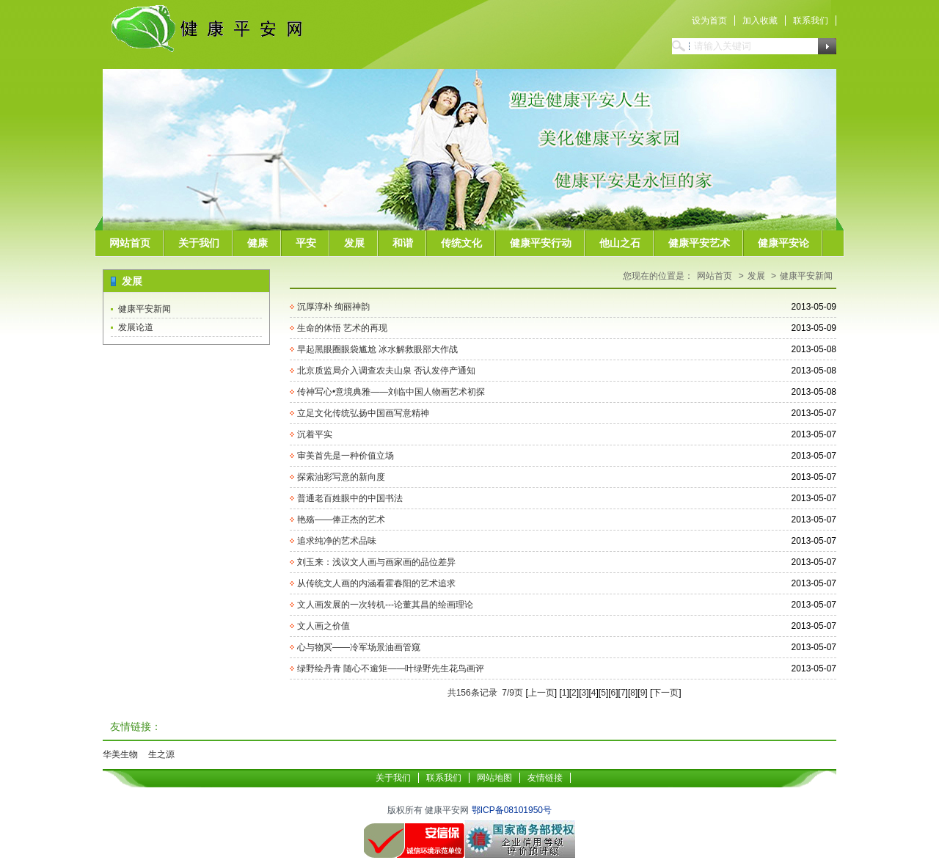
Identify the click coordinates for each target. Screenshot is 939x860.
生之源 (161, 754)
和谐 (402, 243)
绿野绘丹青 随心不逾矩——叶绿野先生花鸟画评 (390, 668)
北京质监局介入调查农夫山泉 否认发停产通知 (386, 370)
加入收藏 (760, 20)
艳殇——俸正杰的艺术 (341, 519)
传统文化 (461, 243)
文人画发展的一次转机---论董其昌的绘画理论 (385, 605)
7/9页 (512, 693)
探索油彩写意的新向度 (341, 477)
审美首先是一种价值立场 (345, 456)
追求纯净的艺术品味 (336, 541)
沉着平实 (314, 434)
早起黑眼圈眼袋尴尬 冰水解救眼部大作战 (377, 349)
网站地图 (494, 778)
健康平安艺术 (699, 243)
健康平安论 (783, 243)
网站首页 (129, 243)
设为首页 (709, 20)
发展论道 (135, 327)
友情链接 (545, 778)
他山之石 (619, 243)
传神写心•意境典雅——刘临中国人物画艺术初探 (391, 392)
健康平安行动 (540, 243)
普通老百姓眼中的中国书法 (350, 498)
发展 (354, 243)
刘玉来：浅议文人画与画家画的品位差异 (376, 562)
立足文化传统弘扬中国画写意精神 (363, 413)
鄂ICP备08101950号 (512, 810)
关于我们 (198, 243)
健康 (257, 243)
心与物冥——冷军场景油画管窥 (358, 647)
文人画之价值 (323, 626)
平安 (306, 243)
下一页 (665, 693)
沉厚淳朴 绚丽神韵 (333, 307)
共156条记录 (472, 693)
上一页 (541, 693)
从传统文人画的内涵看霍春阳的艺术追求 (376, 583)
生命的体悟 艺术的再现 (342, 328)
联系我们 (810, 20)
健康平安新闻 (144, 309)
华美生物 (120, 754)
